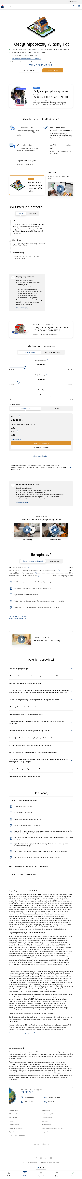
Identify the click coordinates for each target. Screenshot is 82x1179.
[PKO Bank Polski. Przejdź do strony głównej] (5, 6)
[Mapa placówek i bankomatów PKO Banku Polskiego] (54, 1097)
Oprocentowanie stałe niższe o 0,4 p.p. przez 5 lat (26, 59)
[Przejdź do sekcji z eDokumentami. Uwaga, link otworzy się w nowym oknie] (45, 1121)
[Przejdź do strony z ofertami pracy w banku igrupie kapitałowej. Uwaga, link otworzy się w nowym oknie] (11, 1121)
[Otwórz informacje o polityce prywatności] (47, 1117)
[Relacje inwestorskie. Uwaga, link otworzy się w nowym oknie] (14, 1114)
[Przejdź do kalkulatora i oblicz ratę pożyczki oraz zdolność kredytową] (29, 70)
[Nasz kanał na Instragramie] (36, 1161)
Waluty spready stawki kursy (18, 618)
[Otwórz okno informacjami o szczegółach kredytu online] (22, 308)
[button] (79, 6)
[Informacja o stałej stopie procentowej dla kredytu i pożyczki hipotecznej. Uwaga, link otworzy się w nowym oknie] (34, 857)
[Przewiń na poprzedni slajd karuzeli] (11, 530)
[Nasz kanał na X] (41, 1161)
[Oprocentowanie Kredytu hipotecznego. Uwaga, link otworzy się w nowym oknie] (23, 595)
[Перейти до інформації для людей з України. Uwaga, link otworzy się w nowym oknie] (46, 1124)
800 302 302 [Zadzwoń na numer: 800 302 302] (27, 1092)
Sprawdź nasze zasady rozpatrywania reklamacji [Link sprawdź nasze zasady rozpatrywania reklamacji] (24, 1033)
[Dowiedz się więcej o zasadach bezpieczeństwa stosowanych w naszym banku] (46, 1110)
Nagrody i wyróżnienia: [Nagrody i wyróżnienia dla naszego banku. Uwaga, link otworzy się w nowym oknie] (41, 1144)
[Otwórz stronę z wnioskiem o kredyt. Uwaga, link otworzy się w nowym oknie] (27, 185)
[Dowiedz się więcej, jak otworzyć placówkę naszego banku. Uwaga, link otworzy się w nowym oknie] (52, 1128)
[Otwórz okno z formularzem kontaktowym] (52, 70)
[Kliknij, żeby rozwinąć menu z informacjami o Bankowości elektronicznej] (41, 1175)
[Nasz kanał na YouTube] (51, 1161)
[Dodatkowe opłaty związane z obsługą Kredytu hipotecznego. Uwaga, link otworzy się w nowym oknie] (30, 588)
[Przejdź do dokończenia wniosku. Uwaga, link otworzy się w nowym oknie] (14, 1124)
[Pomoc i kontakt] (31, 1101)
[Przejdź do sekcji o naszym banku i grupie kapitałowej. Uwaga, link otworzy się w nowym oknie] (13, 1110)
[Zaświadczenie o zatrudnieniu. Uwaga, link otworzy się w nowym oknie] (21, 806)
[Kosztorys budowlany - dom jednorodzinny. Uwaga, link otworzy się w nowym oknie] (25, 819)
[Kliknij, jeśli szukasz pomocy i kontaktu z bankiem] (57, 1175)
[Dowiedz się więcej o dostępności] (54, 1101)
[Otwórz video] (60, 189)
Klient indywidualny (74, 2)
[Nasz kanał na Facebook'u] (31, 1161)
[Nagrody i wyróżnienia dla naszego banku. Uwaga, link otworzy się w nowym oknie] (41, 1149)
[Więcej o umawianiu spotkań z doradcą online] (31, 1097)
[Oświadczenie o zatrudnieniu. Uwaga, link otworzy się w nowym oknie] (21, 813)
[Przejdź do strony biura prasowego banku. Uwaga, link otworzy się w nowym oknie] (13, 1117)
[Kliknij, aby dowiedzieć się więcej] (29, 567)
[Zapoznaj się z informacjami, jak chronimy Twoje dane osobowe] (17, 1135)
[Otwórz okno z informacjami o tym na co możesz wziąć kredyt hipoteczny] (23, 502)
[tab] (20, 213)
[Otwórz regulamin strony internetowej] (50, 1114)
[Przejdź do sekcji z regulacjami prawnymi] (14, 1132)
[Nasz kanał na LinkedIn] (46, 1161)
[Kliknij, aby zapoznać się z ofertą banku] (25, 1175)
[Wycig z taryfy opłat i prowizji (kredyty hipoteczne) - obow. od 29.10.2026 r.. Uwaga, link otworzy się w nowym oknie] (34, 607)
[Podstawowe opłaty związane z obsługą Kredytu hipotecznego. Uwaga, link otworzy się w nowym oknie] (30, 582)
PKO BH (48, 65)
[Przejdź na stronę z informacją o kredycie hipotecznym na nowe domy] (41, 329)
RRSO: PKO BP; (36, 65)
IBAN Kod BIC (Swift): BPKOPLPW (50, 1166)
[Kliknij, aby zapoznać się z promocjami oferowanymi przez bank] (73, 1175)
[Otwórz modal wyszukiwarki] (74, 6)
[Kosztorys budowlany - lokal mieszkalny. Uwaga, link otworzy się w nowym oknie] (24, 825)
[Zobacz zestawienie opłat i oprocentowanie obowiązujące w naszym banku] (15, 1128)
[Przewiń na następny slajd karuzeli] (71, 530)
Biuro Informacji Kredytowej (18, 616)
